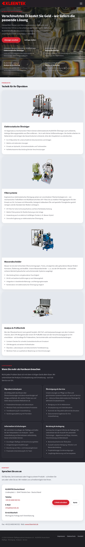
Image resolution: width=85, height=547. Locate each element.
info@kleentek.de (12, 508)
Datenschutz (71, 536)
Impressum (61, 536)
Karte (75, 502)
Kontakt (80, 536)
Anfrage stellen (30, 40)
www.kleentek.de (31, 524)
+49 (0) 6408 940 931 (12, 500)
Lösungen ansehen (11, 40)
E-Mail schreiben (61, 502)
